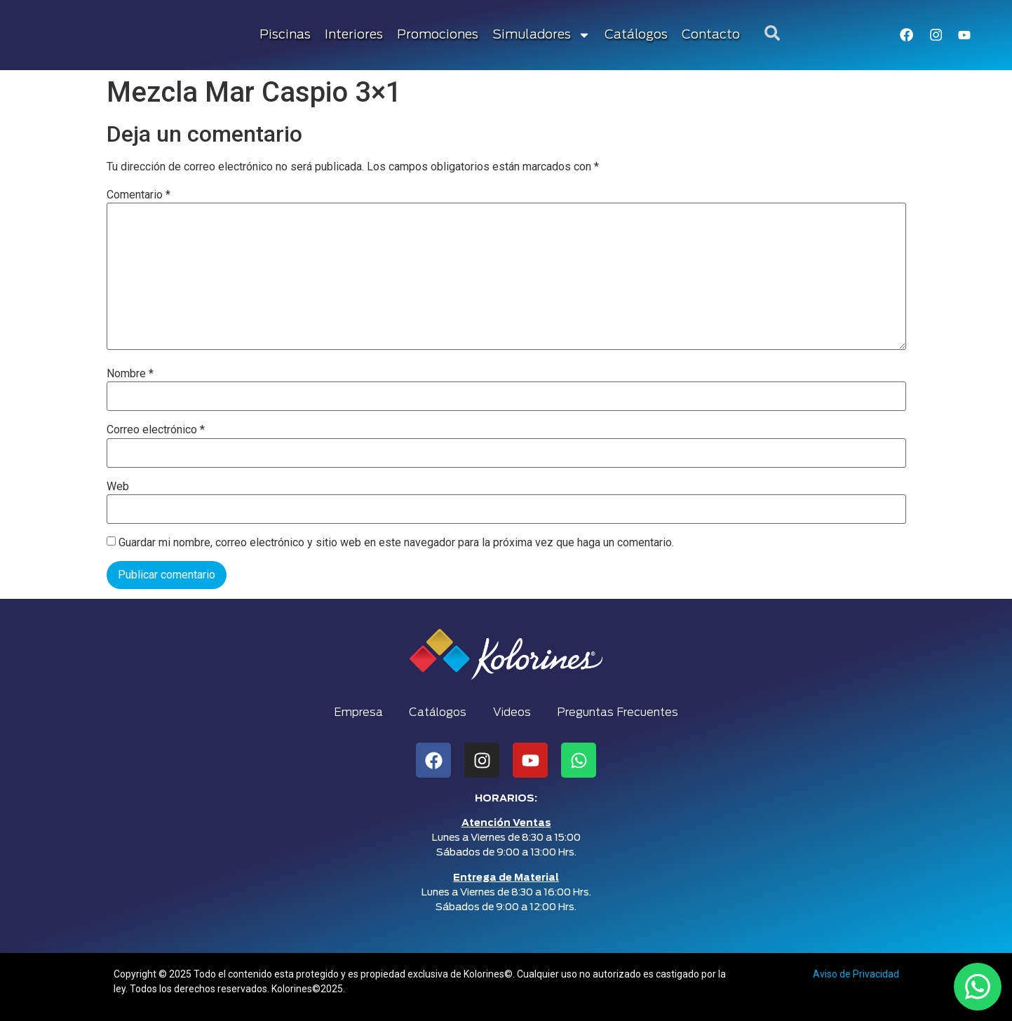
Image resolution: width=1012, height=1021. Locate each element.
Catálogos (636, 35)
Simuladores (542, 35)
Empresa (355, 712)
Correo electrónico (156, 429)
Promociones (438, 35)
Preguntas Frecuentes (620, 712)
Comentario (138, 195)
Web (118, 486)
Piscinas (285, 35)
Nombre (130, 373)
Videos (513, 712)
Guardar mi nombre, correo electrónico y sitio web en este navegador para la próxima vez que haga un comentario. (396, 542)
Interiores (354, 35)
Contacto (711, 35)
